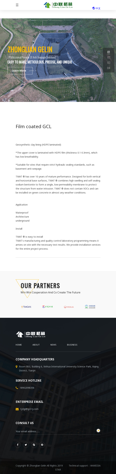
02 (108, 57)
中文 (96, 8)
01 (108, 52)
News (53, 344)
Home (19, 344)
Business (72, 344)
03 (108, 62)
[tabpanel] (58, 60)
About (36, 344)
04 (108, 68)
